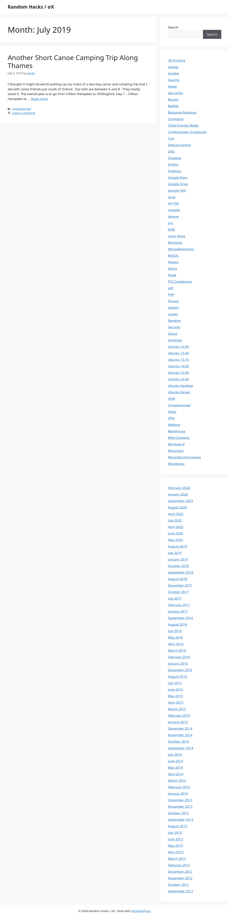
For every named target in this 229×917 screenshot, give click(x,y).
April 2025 (175, 514)
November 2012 (180, 878)
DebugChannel (179, 145)
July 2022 (175, 520)
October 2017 (178, 592)
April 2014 (175, 774)
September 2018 (180, 572)
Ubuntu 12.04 (178, 346)
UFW (171, 398)
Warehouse (176, 431)
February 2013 (179, 865)
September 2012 (180, 891)
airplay (173, 67)
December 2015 (180, 670)
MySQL (173, 255)
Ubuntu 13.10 (178, 359)
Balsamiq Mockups (182, 112)
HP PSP (173, 203)
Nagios (173, 262)
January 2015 (178, 722)
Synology (175, 340)
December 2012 (180, 871)
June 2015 (175, 689)
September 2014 (180, 748)
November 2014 (180, 735)
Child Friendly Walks (183, 125)
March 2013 (177, 858)
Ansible (173, 73)
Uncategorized (21, 109)
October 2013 (178, 813)
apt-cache (175, 93)
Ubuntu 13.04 (178, 353)
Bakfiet (173, 106)
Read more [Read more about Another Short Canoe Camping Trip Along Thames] (39, 99)
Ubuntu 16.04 (178, 379)
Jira (170, 223)
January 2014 (178, 793)
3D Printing (176, 60)
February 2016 (179, 657)
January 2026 (178, 494)
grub (171, 197)
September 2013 (180, 819)
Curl (171, 138)
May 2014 (175, 767)
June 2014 (175, 761)
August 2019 (177, 546)
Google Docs (177, 177)
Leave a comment (23, 113)
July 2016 (175, 631)
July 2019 (175, 553)
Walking (174, 424)
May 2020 (175, 540)
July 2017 (175, 598)
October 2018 (178, 566)
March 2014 (177, 780)
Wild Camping (178, 437)
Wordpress (176, 463)
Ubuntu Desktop (180, 385)
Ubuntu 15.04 (178, 372)
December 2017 (180, 585)
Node (172, 275)
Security (174, 327)
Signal (172, 333)
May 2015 (175, 696)
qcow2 (173, 314)
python (173, 307)
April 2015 (175, 702)
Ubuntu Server (179, 392)
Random (174, 320)
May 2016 (175, 637)
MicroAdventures (181, 249)
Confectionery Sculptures (187, 132)
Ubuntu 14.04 (178, 366)
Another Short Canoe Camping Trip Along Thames (73, 61)
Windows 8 (176, 444)
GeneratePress (141, 911)
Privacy (173, 301)
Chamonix (176, 119)
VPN (171, 418)
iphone (173, 216)
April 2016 (175, 644)
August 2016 (177, 624)
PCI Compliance (180, 281)
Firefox (173, 164)
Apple (172, 86)
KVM (171, 229)
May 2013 (175, 845)
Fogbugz (174, 171)
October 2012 (178, 884)
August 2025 (177, 507)
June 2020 (175, 533)
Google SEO (177, 190)
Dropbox (174, 158)
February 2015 (179, 715)
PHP (171, 294)
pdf (170, 288)
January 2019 (178, 559)
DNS (171, 151)
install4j (174, 210)
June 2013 (175, 839)
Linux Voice (176, 236)
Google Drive (178, 184)
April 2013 (175, 852)
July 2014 (175, 754)
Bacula (173, 99)
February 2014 (179, 787)
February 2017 (179, 605)
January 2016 (178, 663)
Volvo (172, 411)
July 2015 (175, 683)
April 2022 (175, 527)
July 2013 (175, 832)
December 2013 (180, 800)
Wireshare (176, 450)
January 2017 (178, 611)
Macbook (175, 242)
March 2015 (177, 709)
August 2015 (177, 676)
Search (173, 27)
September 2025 (180, 501)
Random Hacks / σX (31, 6)
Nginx (172, 268)
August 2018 (177, 579)
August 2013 (177, 826)
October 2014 (178, 741)
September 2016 (180, 618)
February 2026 (179, 488)
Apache (173, 80)
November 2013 (180, 806)
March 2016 (177, 650)
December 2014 (180, 728)
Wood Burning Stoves (184, 457)
